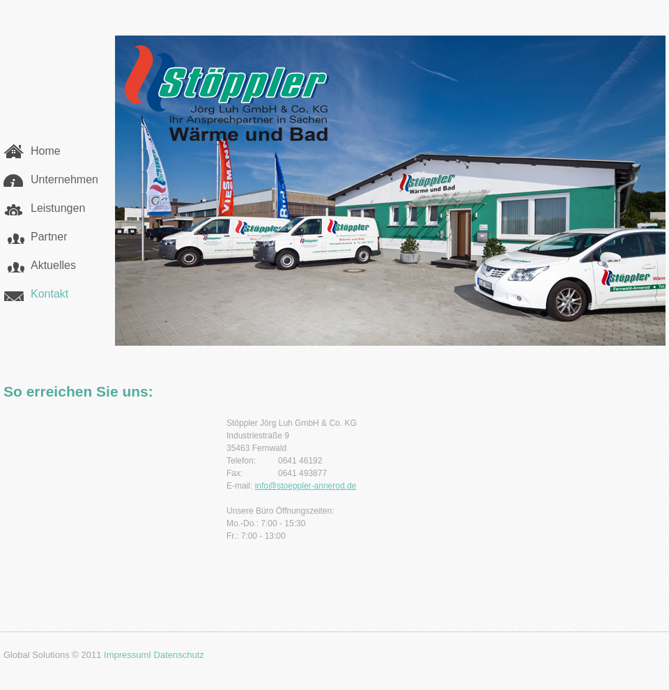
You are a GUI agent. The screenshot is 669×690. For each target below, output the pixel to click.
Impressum (126, 655)
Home (46, 151)
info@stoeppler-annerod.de (306, 486)
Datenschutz (179, 655)
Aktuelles (53, 265)
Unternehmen (64, 179)
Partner (49, 237)
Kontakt (49, 294)
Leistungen (58, 208)
